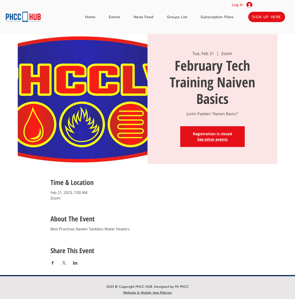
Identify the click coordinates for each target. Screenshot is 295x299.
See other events (212, 139)
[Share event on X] (64, 263)
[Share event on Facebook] (52, 263)
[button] (266, 17)
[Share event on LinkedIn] (75, 263)
